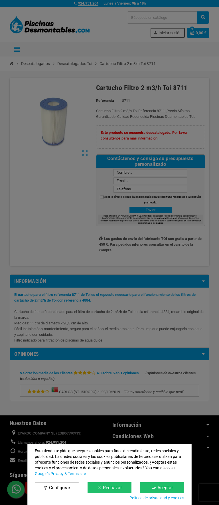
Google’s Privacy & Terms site (60, 473)
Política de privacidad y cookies (156, 498)
